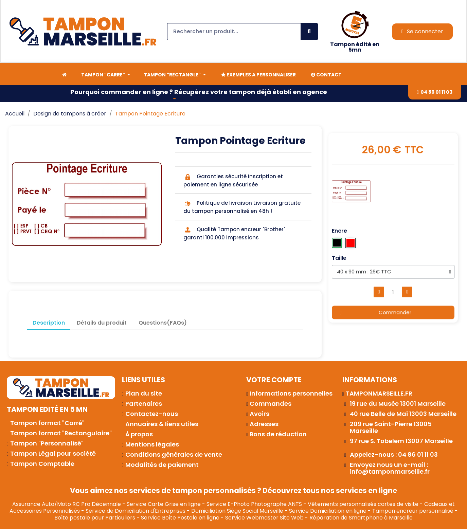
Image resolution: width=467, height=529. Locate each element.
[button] (434, 92)
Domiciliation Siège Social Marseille (237, 511)
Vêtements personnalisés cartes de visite (363, 504)
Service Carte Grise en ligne (164, 504)
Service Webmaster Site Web (264, 518)
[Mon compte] (422, 31)
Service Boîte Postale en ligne (180, 518)
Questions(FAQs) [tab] (163, 323)
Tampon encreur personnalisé (412, 511)
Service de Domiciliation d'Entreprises (135, 511)
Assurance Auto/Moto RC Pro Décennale (66, 504)
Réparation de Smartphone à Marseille (361, 518)
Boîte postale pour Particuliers (94, 518)
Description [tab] (49, 323)
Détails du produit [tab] (102, 323)
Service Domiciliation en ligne (327, 511)
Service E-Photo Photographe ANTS (254, 504)
